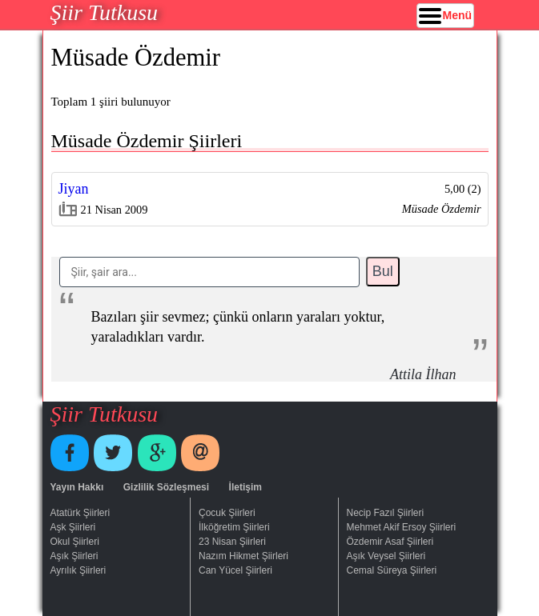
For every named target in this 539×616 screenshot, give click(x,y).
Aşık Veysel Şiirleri (386, 556)
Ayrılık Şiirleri (78, 570)
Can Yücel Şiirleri (235, 570)
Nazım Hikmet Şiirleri (243, 556)
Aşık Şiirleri (74, 556)
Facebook (69, 453)
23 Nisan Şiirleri (232, 541)
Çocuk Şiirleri (227, 512)
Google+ (157, 453)
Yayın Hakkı (77, 487)
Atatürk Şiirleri (80, 512)
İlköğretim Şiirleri (234, 527)
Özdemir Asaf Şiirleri (390, 541)
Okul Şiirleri (74, 541)
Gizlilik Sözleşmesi (166, 487)
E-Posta (200, 453)
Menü (458, 15)
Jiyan (73, 189)
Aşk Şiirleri (73, 527)
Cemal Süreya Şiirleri (392, 570)
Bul (382, 271)
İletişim (245, 487)
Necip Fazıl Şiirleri (385, 512)
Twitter (113, 453)
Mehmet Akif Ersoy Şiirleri (402, 527)
